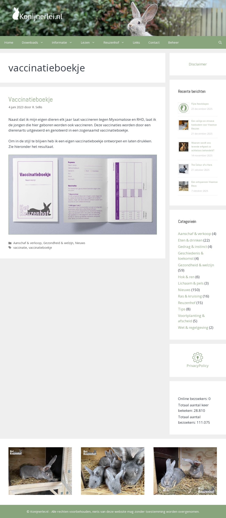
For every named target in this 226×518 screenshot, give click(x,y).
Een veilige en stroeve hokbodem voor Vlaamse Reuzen (204, 124)
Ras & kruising (190, 296)
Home (8, 42)
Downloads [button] (35, 42)
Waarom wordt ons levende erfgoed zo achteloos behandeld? (202, 146)
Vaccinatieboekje (30, 99)
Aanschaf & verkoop (27, 243)
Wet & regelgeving (193, 327)
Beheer (173, 42)
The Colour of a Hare (201, 165)
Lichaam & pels (191, 283)
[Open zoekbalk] (220, 42)
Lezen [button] (90, 42)
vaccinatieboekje (40, 248)
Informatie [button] (64, 42)
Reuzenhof (187, 302)
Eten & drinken (190, 240)
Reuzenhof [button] (116, 42)
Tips (181, 309)
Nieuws (80, 243)
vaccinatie (20, 248)
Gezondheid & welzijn (58, 243)
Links (136, 42)
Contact (154, 42)
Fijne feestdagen (200, 104)
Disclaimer (198, 64)
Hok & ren (186, 276)
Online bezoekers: (193, 398)
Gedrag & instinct (192, 246)
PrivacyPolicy (198, 365)
